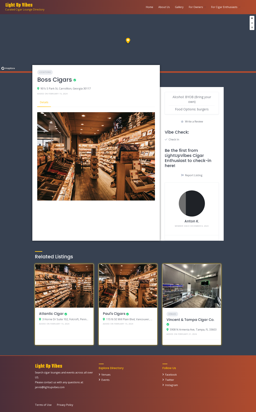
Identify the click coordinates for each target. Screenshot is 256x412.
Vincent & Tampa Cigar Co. (190, 319)
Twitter (169, 380)
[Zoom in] (252, 18)
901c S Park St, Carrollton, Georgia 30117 (65, 88)
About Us (164, 7)
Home (149, 7)
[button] (128, 41)
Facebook (171, 374)
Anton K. (191, 221)
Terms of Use (43, 405)
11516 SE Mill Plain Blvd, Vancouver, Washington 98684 (129, 319)
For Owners (196, 7)
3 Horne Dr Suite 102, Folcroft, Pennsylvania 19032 (65, 319)
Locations (45, 72)
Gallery (179, 7)
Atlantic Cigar (51, 313)
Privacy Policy (65, 405)
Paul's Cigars (114, 313)
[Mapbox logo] (8, 68)
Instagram (171, 385)
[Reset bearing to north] (252, 27)
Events (105, 380)
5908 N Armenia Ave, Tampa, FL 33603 (193, 329)
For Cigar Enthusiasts (224, 7)
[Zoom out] (252, 23)
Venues (172, 314)
